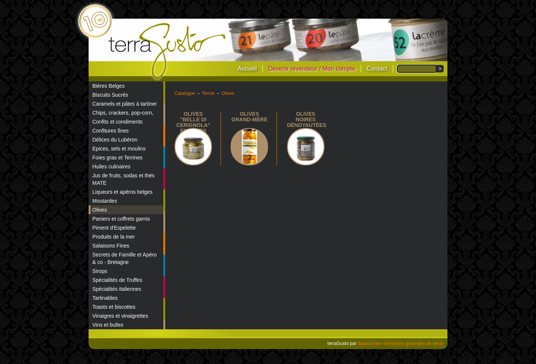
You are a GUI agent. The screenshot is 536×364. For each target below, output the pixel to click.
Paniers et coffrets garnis (121, 219)
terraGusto (167, 52)
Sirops (99, 271)
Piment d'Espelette (114, 228)
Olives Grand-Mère (249, 116)
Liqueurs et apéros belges (122, 192)
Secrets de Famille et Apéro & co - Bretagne (124, 258)
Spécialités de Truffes (117, 280)
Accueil (247, 68)
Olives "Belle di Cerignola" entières (193, 122)
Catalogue (185, 93)
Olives (99, 210)
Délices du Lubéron (115, 140)
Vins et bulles (107, 325)
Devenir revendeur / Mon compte (311, 68)
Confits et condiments (117, 122)
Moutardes (104, 201)
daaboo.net (369, 343)
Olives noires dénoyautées (306, 119)
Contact (377, 68)
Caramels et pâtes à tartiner (124, 104)
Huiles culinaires (111, 166)
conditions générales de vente (414, 343)
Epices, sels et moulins (118, 149)
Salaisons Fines (110, 246)
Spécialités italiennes (116, 289)
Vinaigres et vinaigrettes (120, 316)
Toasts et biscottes (113, 307)
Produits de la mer (113, 237)
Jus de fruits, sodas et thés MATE (123, 179)
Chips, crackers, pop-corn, (122, 113)
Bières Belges (108, 86)
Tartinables (105, 298)
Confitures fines (110, 131)
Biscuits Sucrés (110, 95)
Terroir (208, 93)
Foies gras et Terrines (117, 158)
